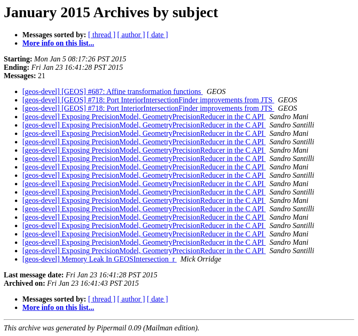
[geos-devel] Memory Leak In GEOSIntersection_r (99, 259)
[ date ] (157, 35)
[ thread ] (102, 35)
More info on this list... (58, 43)
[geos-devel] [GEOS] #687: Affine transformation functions (112, 91)
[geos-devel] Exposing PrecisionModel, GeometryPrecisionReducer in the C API (144, 117)
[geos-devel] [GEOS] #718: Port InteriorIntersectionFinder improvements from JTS (148, 100)
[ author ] (131, 35)
